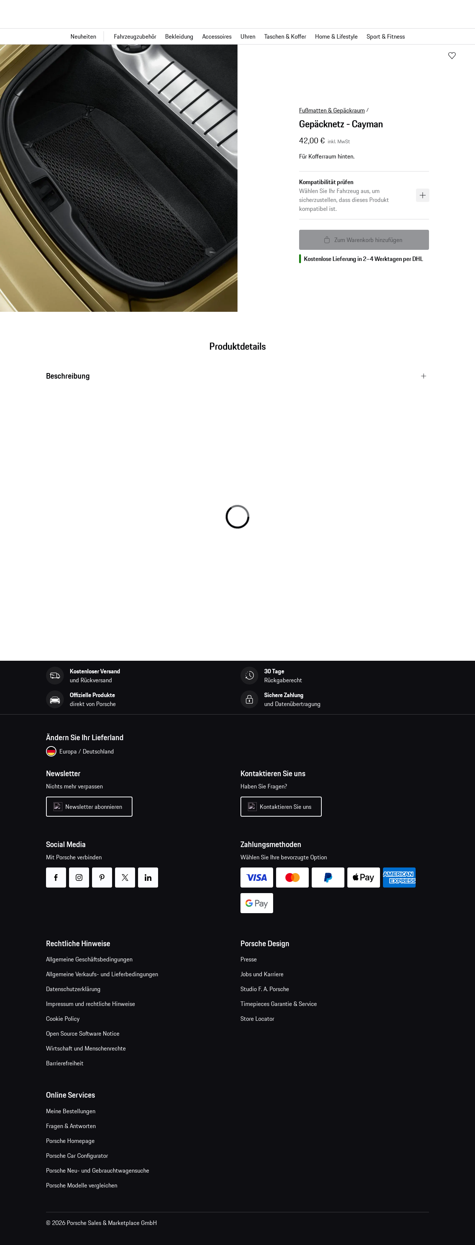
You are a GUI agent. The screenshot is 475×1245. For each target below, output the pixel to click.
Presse (248, 959)
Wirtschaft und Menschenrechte (86, 1048)
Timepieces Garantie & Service (278, 1003)
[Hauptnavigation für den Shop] (237, 36)
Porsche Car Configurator (77, 1155)
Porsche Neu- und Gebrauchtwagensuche (97, 1170)
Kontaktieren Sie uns (285, 806)
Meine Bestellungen (70, 1111)
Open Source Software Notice (82, 1033)
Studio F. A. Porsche (264, 988)
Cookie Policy (62, 1018)
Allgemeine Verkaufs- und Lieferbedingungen (102, 974)
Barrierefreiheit (64, 1063)
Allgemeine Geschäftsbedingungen (89, 959)
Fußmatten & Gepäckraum (332, 110)
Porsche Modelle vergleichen (81, 1185)
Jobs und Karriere (262, 974)
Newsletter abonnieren (93, 806)
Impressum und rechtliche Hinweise (90, 1003)
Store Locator (257, 1018)
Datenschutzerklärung (73, 988)
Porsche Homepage (70, 1140)
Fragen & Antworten (71, 1125)
